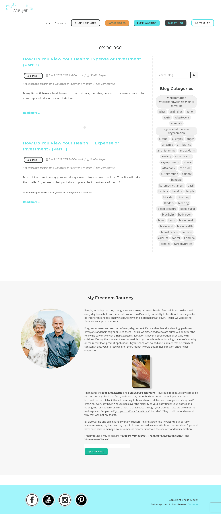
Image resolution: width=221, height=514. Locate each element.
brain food (166, 226)
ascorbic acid (183, 156)
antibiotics (184, 144)
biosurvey (184, 197)
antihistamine (166, 150)
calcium (163, 238)
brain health (185, 226)
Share (33, 76)
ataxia (188, 162)
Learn (46, 23)
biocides (168, 197)
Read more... (31, 112)
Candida (189, 238)
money (87, 83)
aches (162, 111)
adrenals (176, 123)
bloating (183, 203)
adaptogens (182, 117)
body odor (184, 214)
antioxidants (187, 150)
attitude (185, 168)
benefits (177, 191)
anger (190, 139)
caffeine (187, 232)
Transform (60, 23)
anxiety (166, 156)
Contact (96, 451)
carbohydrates (183, 244)
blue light (168, 214)
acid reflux (176, 111)
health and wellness (53, 83)
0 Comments (105, 83)
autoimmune (169, 174)
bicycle (190, 191)
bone (161, 220)
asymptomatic (170, 162)
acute (167, 117)
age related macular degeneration (176, 131)
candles (165, 244)
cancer (176, 238)
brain (171, 220)
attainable (169, 168)
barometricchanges (171, 185)
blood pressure (167, 209)
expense (33, 83)
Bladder (169, 203)
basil (191, 185)
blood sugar (187, 209)
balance (187, 174)
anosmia (167, 144)
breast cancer (169, 232)
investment (74, 83)
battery (163, 191)
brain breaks (187, 220)
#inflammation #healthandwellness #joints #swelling (176, 102)
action (190, 111)
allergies (177, 139)
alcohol (163, 139)
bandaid (176, 179)
